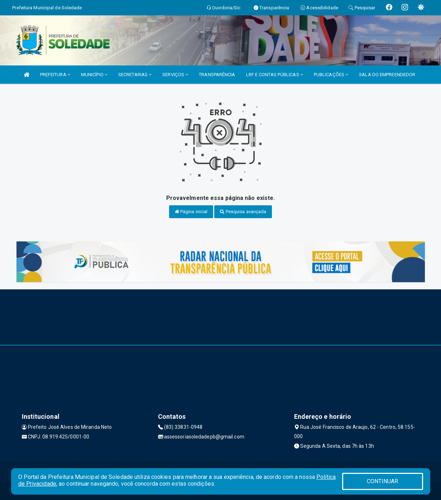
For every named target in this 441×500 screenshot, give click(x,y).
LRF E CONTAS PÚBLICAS (274, 74)
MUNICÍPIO (94, 74)
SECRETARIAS (135, 74)
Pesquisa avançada (243, 211)
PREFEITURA (55, 74)
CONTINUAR (382, 481)
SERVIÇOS (175, 74)
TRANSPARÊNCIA (217, 74)
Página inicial (191, 211)
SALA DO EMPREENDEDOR (387, 74)
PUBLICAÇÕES (331, 74)
